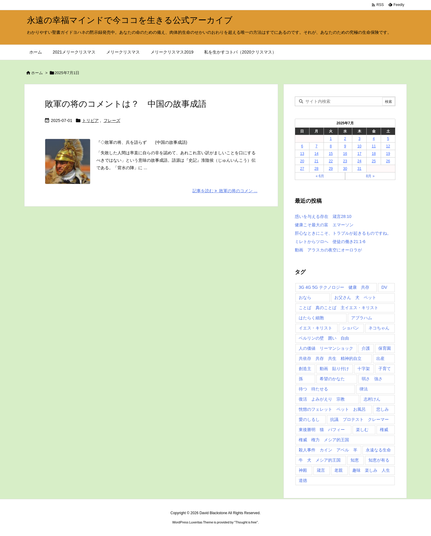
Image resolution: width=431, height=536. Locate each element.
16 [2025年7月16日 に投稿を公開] (345, 154)
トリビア (90, 120)
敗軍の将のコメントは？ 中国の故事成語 (126, 104)
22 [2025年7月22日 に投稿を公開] (331, 161)
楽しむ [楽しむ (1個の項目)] (362, 429)
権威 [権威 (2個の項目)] (384, 429)
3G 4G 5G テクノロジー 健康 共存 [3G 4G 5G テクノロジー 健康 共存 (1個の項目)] (334, 287)
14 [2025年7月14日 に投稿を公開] (316, 154)
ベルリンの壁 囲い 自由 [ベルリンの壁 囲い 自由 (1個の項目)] (324, 338)
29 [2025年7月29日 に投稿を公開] (331, 169)
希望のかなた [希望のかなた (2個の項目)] (332, 378)
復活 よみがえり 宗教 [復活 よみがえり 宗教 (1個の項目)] (322, 399)
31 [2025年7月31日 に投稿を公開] (359, 169)
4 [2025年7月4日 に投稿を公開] (374, 139)
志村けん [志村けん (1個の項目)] (372, 399)
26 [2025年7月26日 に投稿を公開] (388, 161)
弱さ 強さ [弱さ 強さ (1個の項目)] (372, 378)
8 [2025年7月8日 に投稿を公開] (331, 146)
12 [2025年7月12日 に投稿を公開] (388, 146)
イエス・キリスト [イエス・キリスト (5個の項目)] (315, 328)
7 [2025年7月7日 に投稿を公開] (316, 146)
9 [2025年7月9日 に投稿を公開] (345, 146)
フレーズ (112, 120)
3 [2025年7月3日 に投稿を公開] (359, 139)
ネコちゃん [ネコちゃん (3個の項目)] (378, 328)
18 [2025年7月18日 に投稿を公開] (374, 154)
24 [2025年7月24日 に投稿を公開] (359, 161)
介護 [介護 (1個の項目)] (366, 348)
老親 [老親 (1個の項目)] (338, 470)
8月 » (370, 176)
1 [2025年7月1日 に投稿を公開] (331, 139)
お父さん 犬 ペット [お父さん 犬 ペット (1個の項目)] (355, 297)
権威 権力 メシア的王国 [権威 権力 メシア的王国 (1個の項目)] (324, 439)
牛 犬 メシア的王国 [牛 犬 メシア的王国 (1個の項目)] (320, 460)
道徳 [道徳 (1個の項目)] (303, 480)
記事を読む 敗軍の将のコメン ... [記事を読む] (224, 190)
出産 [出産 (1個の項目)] (380, 358)
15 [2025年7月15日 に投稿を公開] (331, 154)
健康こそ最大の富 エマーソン (324, 224)
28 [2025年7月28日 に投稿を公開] (316, 169)
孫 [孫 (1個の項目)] (301, 378)
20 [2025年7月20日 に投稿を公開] (302, 161)
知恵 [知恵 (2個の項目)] (354, 460)
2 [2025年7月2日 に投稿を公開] (345, 139)
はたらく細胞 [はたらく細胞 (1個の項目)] (311, 317)
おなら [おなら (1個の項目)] (305, 297)
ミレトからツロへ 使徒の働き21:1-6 (330, 241)
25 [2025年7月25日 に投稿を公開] (374, 161)
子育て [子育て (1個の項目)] (384, 368)
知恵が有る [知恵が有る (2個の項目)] (378, 460)
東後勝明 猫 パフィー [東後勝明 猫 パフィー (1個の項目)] (322, 429)
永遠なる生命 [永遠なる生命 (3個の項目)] (378, 450)
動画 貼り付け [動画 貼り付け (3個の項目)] (334, 368)
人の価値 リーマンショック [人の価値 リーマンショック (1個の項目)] (326, 348)
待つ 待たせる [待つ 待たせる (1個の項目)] (313, 389)
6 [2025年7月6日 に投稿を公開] (302, 146)
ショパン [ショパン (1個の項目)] (350, 328)
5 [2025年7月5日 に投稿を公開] (388, 139)
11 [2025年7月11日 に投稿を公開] (374, 146)
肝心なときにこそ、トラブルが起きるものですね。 (343, 233)
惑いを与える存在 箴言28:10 (323, 216)
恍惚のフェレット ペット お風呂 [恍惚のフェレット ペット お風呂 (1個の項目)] (332, 409)
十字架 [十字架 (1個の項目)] (363, 368)
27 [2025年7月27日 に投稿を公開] (302, 169)
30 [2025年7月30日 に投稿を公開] (345, 169)
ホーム (37, 73)
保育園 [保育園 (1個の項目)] (384, 348)
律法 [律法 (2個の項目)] (363, 389)
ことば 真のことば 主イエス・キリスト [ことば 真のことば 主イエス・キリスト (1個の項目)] (338, 307)
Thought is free (246, 522)
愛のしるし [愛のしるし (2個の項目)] (309, 419)
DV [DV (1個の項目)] (384, 287)
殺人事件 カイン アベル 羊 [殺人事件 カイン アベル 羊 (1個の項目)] (328, 450)
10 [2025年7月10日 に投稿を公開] (359, 146)
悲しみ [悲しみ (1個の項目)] (382, 409)
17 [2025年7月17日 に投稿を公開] (359, 154)
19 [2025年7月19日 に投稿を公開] (388, 154)
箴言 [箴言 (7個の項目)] (321, 470)
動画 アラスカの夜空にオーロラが (328, 250)
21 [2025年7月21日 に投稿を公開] (316, 161)
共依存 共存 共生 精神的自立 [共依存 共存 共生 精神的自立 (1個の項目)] (330, 358)
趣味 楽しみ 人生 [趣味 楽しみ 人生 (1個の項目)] (371, 470)
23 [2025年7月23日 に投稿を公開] (345, 161)
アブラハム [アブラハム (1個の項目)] (361, 317)
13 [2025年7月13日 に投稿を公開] (302, 154)
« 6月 (320, 176)
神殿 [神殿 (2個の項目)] (303, 470)
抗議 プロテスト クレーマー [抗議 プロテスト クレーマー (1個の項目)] (359, 419)
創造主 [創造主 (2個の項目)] (305, 368)
